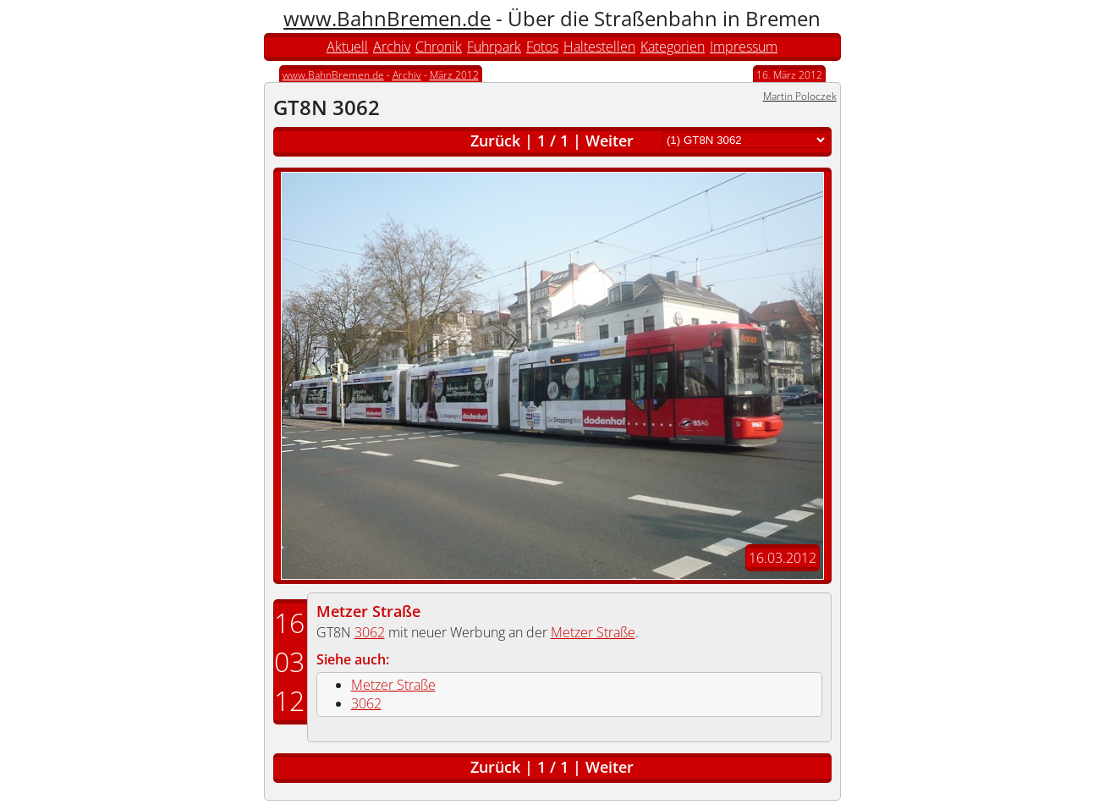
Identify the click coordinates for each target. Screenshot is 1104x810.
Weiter (609, 140)
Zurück (495, 140)
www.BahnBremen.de (387, 18)
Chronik (438, 46)
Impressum (743, 46)
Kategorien (672, 46)
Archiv (391, 46)
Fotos (542, 46)
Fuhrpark (494, 46)
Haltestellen (599, 46)
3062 (369, 632)
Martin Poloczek (800, 96)
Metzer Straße (368, 611)
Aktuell (347, 46)
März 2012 (454, 75)
